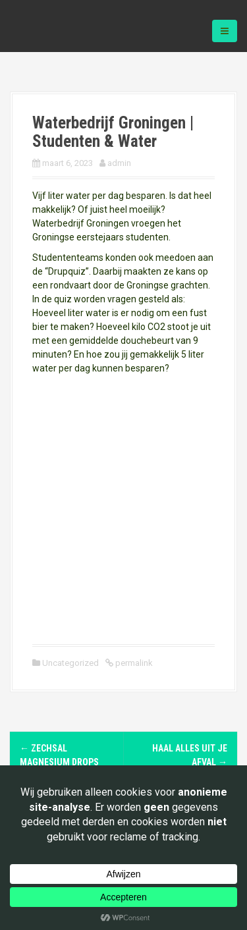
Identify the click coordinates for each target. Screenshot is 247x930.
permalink (133, 663)
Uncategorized (70, 663)
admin (119, 163)
